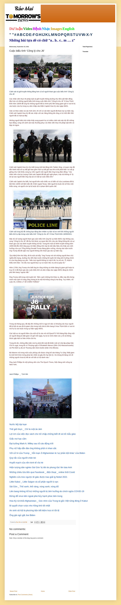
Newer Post (13, 591)
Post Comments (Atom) (25, 594)
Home (43, 591)
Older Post (71, 591)
